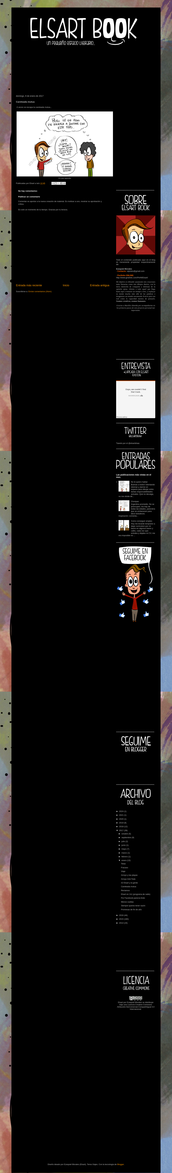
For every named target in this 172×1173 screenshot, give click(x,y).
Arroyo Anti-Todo (128, 879)
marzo (125, 853)
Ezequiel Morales (134, 1002)
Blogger (120, 1164)
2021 (121, 815)
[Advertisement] (86, 69)
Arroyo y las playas (129, 875)
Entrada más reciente (29, 285)
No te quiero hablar (139, 482)
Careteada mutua (128, 886)
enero (124, 860)
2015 (121, 919)
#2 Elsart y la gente (129, 883)
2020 (121, 819)
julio (124, 841)
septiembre (127, 837)
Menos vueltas (127, 902)
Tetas (123, 864)
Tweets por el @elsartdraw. (128, 443)
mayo (124, 849)
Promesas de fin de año (131, 909)
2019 (121, 823)
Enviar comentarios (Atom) (40, 291)
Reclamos (125, 890)
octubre (125, 834)
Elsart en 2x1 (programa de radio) (135, 894)
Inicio (66, 285)
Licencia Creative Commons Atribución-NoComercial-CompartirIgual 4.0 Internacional (136, 1006)
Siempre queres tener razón (133, 905)
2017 (121, 830)
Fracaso (124, 867)
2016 (121, 915)
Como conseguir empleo (141, 521)
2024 (121, 811)
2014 (121, 923)
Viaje (123, 871)
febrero (125, 856)
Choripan (135, 501)
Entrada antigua (99, 285)
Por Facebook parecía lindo (133, 898)
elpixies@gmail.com (135, 271)
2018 (121, 826)
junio (124, 845)
